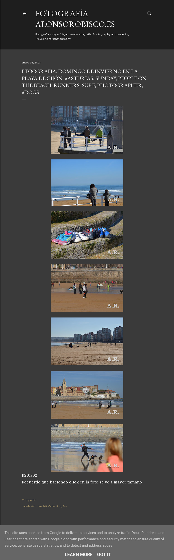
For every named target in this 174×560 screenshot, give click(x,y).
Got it (104, 554)
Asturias (36, 506)
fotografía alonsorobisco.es (75, 18)
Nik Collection (52, 506)
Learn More (79, 554)
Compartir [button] (29, 500)
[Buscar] (149, 12)
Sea (65, 506)
